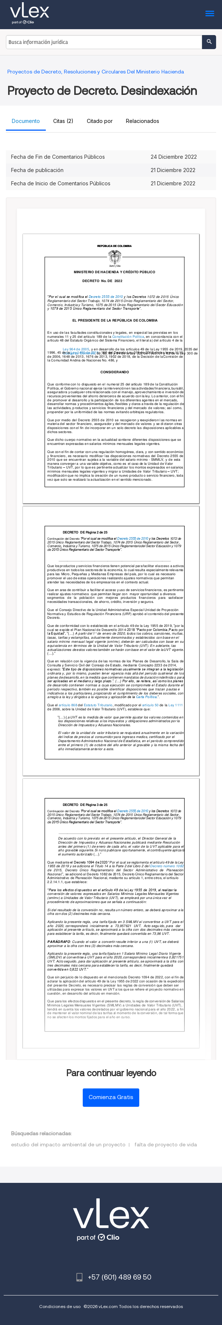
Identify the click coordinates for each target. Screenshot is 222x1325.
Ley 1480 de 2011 (85, 352)
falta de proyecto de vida (165, 1144)
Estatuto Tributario (98, 705)
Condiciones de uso (60, 1306)
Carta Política (146, 697)
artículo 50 (150, 705)
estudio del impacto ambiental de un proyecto (68, 1144)
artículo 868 (68, 705)
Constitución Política (128, 336)
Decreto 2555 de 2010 (105, 297)
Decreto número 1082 (167, 866)
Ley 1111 (175, 705)
